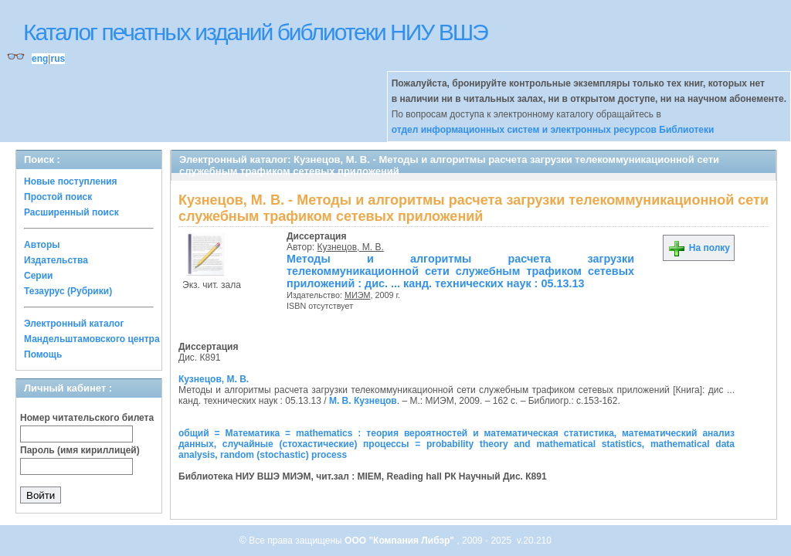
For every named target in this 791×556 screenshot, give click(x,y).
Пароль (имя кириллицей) (80, 450)
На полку (698, 247)
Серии (38, 275)
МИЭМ (358, 295)
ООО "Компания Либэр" (401, 540)
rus (57, 58)
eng (40, 58)
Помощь (43, 354)
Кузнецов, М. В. (350, 247)
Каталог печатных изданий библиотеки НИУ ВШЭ (255, 32)
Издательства (56, 260)
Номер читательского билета (87, 417)
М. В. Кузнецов (363, 400)
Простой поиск (58, 197)
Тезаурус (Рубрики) (68, 291)
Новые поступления (70, 181)
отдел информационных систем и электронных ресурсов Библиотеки (553, 129)
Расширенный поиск (71, 212)
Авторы (42, 244)
